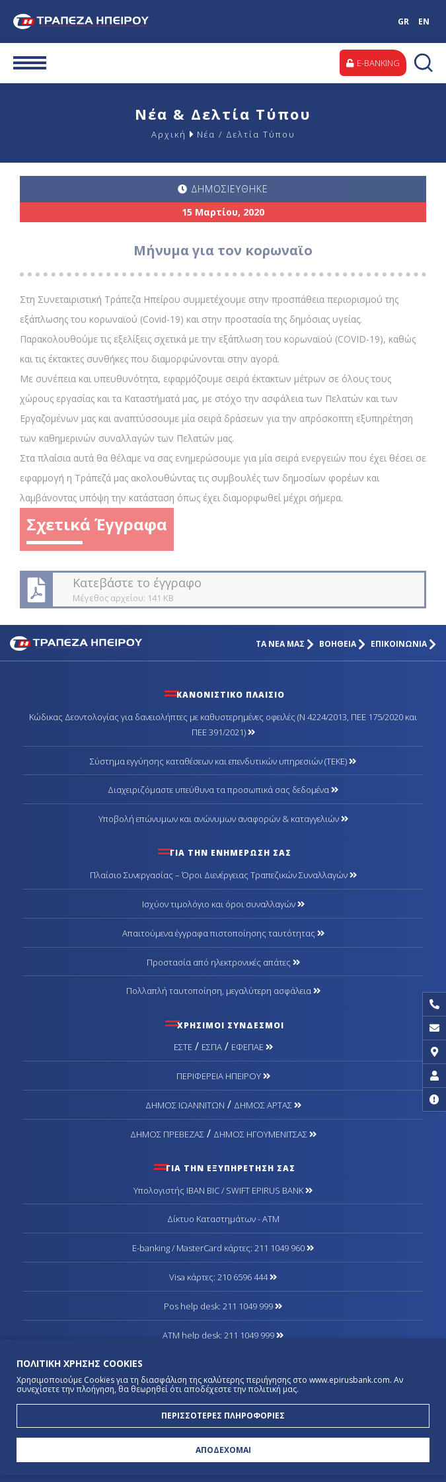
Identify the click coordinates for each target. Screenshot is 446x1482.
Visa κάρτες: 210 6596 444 (223, 1277)
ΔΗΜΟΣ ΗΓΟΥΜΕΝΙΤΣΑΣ (264, 1134)
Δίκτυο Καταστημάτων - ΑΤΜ (223, 1219)
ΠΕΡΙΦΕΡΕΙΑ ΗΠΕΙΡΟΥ (223, 1076)
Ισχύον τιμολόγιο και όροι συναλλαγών (223, 904)
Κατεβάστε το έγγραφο (222, 589)
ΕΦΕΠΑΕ (252, 1047)
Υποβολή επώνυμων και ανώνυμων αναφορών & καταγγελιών (223, 819)
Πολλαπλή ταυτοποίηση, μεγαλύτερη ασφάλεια (223, 991)
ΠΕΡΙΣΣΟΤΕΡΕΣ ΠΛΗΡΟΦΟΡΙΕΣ (223, 1415)
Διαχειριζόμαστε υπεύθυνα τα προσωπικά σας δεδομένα (223, 790)
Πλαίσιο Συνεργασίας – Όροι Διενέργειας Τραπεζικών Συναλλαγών (223, 875)
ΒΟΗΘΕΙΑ (342, 643)
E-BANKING (373, 63)
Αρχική (168, 134)
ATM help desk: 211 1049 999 (223, 1335)
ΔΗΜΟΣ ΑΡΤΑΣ (267, 1105)
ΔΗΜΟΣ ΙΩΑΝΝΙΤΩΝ (185, 1105)
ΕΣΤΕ (183, 1047)
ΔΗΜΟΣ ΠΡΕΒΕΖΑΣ (167, 1134)
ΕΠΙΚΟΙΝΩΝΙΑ (403, 643)
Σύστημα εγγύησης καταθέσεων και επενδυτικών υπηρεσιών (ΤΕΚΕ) (223, 761)
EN (423, 21)
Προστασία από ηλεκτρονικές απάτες (223, 962)
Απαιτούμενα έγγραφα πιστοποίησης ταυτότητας (223, 933)
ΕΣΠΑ (212, 1047)
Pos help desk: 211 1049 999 (223, 1306)
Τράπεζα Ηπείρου (92, 21)
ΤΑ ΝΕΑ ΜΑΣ (285, 643)
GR (403, 21)
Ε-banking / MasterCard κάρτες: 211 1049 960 (223, 1248)
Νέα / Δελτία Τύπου (246, 134)
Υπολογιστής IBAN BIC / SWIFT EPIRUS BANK (223, 1190)
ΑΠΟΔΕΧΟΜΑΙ (223, 1450)
